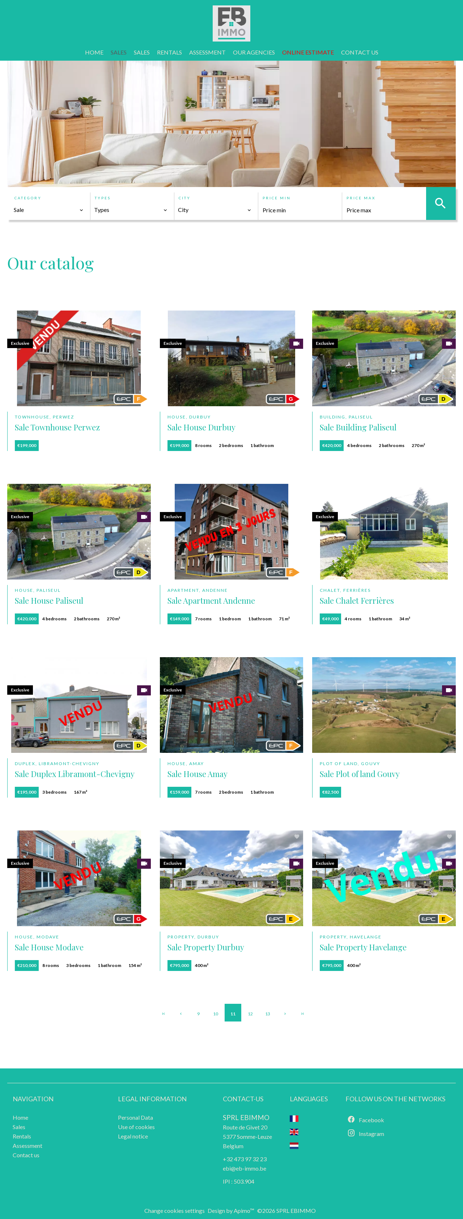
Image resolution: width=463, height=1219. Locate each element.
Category (28, 198)
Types (103, 198)
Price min (277, 198)
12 (250, 1013)
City (185, 198)
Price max (361, 198)
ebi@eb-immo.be (244, 1168)
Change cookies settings (174, 1210)
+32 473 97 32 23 (245, 1158)
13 (267, 1013)
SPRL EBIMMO (246, 1118)
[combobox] (48, 210)
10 (215, 1013)
